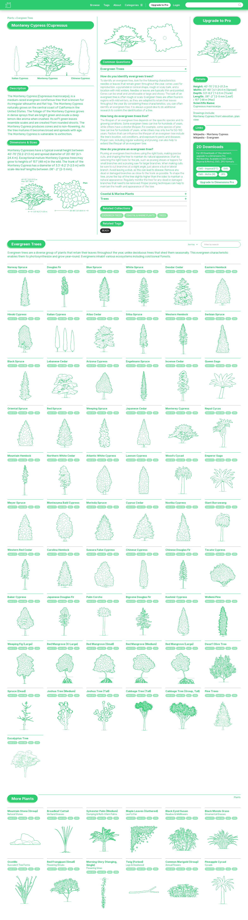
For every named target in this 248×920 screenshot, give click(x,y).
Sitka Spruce (134, 314)
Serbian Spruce (214, 314)
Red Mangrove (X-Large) (62, 644)
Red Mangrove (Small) (100, 644)
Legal (142, 900)
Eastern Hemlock (215, 267)
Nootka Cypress (175, 502)
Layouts (92, 900)
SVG (225, 168)
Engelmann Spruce (138, 361)
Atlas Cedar (93, 314)
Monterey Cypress (177, 408)
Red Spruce (54, 408)
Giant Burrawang (215, 502)
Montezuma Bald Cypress (63, 502)
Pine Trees (211, 691)
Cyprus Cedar (134, 502)
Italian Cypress (56, 314)
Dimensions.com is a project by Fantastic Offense (47, 893)
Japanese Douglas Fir (60, 597)
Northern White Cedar (61, 455)
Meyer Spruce (16, 502)
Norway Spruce (17, 267)
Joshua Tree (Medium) (61, 691)
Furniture (93, 892)
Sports (105, 896)
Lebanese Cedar (57, 361)
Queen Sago (212, 361)
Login (176, 5)
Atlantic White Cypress (101, 455)
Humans (80, 892)
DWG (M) (22, 272)
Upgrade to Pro (159, 5)
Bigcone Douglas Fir (138, 597)
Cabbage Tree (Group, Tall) (182, 691)
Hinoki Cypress (16, 314)
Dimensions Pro (148, 896)
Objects (80, 905)
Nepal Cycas (213, 408)
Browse (95, 5)
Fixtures (92, 896)
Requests (126, 905)
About (117, 5)
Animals (80, 896)
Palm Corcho (94, 597)
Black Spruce (15, 361)
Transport (106, 892)
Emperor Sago (214, 455)
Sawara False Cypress (100, 549)
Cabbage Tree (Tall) (138, 691)
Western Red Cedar (19, 549)
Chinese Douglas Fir (177, 549)
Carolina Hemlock (58, 549)
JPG (223, 174)
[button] (192, 244)
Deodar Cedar (174, 267)
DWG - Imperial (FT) (208, 168)
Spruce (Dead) (16, 691)
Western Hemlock (176, 314)
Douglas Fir (54, 267)
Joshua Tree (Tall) (97, 691)
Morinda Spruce (96, 502)
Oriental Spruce (17, 408)
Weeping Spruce (96, 408)
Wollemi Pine (213, 597)
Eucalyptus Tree (17, 738)
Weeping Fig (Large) (20, 644)
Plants (10, 18)
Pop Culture (108, 905)
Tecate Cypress (215, 549)
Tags (106, 5)
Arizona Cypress (96, 361)
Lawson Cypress (136, 455)
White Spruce (134, 267)
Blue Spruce (94, 267)
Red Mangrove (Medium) (141, 644)
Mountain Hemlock (19, 455)
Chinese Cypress (136, 549)
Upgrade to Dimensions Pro (217, 182)
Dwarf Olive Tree (215, 644)
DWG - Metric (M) (206, 174)
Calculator (127, 900)
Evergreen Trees (24, 18)
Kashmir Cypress (176, 597)
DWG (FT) (12, 272)
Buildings (93, 905)
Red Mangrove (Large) (179, 644)
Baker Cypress (16, 597)
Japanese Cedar (136, 408)
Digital (104, 900)
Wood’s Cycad (174, 455)
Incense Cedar (174, 361)
